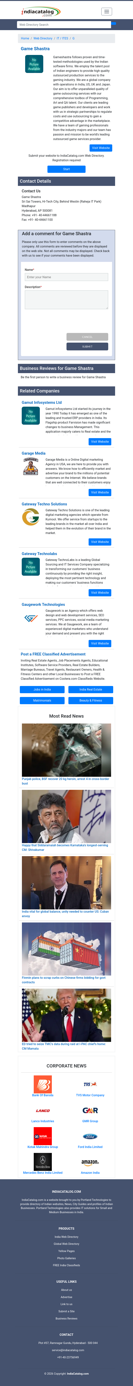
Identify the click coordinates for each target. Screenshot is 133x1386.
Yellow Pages (66, 1251)
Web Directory (43, 38)
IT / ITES (62, 38)
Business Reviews (67, 1318)
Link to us (66, 1304)
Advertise (66, 1297)
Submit (87, 346)
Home (25, 38)
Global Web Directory (66, 1244)
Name (29, 270)
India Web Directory (66, 1237)
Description (33, 287)
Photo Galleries (66, 1258)
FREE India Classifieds (66, 1265)
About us (66, 1290)
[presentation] (54, 321)
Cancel (87, 336)
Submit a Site (66, 1311)
